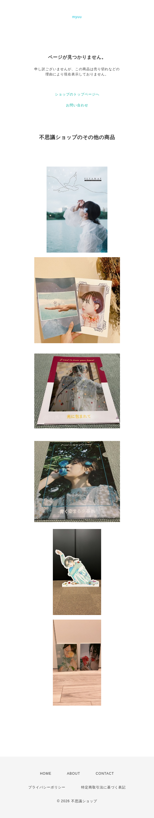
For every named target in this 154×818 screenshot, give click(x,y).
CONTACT (105, 774)
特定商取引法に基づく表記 (103, 787)
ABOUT (73, 774)
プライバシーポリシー (46, 787)
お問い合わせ (77, 105)
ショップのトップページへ (77, 94)
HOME (45, 774)
